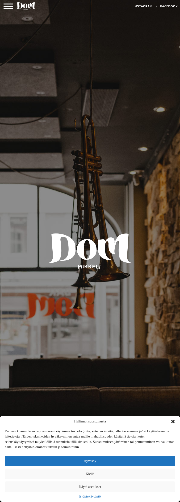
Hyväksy (90, 461)
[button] (173, 421)
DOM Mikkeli (26, 7)
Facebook (169, 6)
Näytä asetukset (90, 487)
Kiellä (90, 474)
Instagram (143, 6)
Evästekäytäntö (90, 496)
